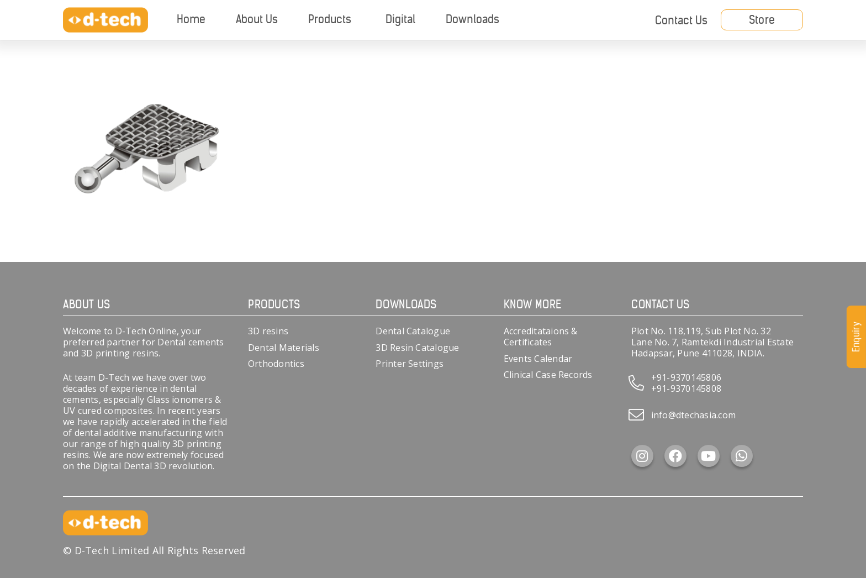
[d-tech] (105, 20)
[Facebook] (675, 456)
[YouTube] (709, 456)
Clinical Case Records (548, 375)
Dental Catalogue (413, 331)
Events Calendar (538, 359)
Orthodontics (276, 364)
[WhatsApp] (742, 456)
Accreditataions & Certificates (541, 336)
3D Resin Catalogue (417, 347)
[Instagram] (642, 456)
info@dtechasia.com (693, 415)
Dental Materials (283, 347)
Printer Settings (409, 364)
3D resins (268, 331)
